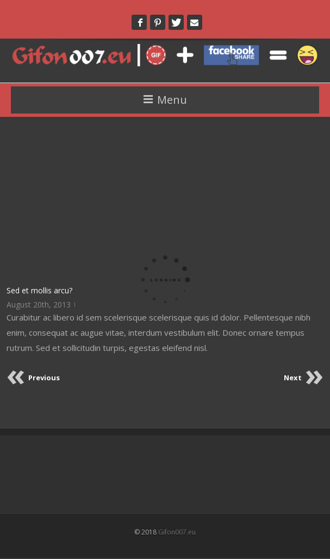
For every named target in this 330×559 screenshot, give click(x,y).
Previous (44, 377)
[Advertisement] (165, 200)
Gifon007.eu (177, 532)
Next (293, 377)
